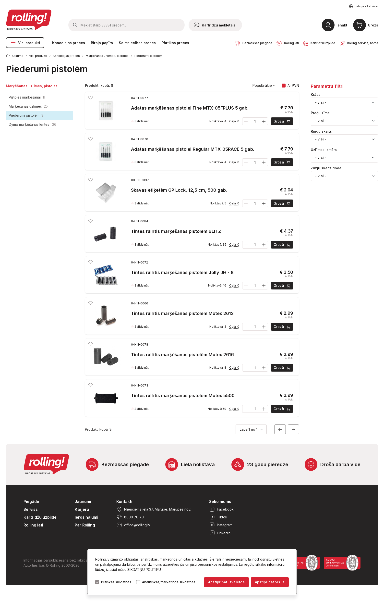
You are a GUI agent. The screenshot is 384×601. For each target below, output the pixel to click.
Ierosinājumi (86, 517)
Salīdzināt (140, 121)
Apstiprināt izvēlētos (226, 582)
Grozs (373, 25)
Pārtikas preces (175, 43)
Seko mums (220, 501)
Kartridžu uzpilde (40, 517)
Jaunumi (83, 501)
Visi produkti (25, 43)
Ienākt (341, 25)
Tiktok (218, 517)
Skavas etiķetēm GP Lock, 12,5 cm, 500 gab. (179, 190)
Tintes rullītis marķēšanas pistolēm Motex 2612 (182, 313)
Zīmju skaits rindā (326, 168)
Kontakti (124, 501)
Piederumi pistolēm (148, 56)
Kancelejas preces (68, 43)
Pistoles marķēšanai (27, 97)
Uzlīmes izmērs (324, 150)
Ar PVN (293, 85)
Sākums (17, 56)
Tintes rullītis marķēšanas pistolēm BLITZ (176, 231)
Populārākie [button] (264, 85)
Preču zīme (320, 113)
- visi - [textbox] (320, 102)
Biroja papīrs (102, 43)
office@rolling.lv (133, 525)
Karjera (82, 509)
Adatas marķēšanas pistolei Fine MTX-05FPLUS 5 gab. (190, 108)
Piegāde (31, 501)
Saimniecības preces (137, 43)
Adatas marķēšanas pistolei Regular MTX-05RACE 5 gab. (192, 149)
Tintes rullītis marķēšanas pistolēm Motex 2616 (182, 354)
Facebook (221, 509)
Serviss (31, 509)
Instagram (220, 525)
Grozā (282, 121)
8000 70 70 (130, 517)
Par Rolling (85, 525)
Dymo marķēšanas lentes (32, 124)
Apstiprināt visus (270, 582)
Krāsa (316, 95)
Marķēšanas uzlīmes (28, 106)
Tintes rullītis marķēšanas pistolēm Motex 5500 (183, 395)
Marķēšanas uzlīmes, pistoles (107, 56)
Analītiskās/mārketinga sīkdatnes (168, 582)
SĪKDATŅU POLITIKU (144, 569)
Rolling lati (33, 525)
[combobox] (344, 102)
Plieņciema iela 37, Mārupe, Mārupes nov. (153, 509)
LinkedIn (219, 533)
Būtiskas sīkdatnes (116, 582)
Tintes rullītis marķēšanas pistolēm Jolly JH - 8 (182, 272)
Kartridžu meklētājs (215, 25)
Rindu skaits (321, 131)
